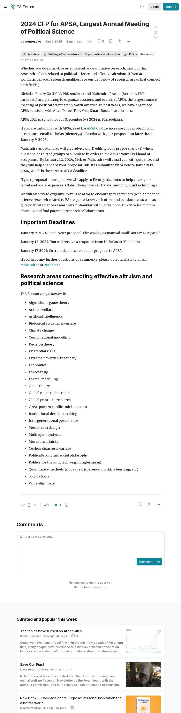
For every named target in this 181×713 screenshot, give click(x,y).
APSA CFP (94, 128)
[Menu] (5, 7)
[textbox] (90, 544)
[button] (47, 505)
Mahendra (29, 265)
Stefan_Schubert (31, 636)
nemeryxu (33, 41)
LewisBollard (28, 669)
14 (74, 636)
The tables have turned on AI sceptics (51, 631)
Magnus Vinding (30, 708)
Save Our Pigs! (32, 664)
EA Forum (23, 6)
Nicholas (51, 265)
